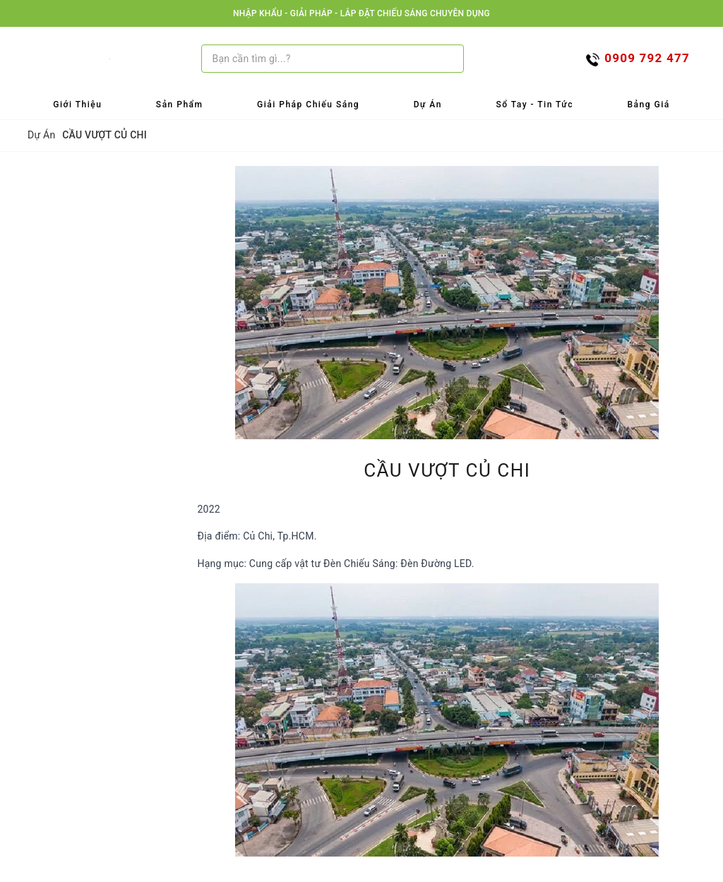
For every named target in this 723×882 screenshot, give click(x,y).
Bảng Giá (649, 104)
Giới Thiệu (77, 104)
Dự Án (428, 104)
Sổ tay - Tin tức (534, 104)
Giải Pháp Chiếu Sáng (308, 104)
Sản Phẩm (179, 104)
